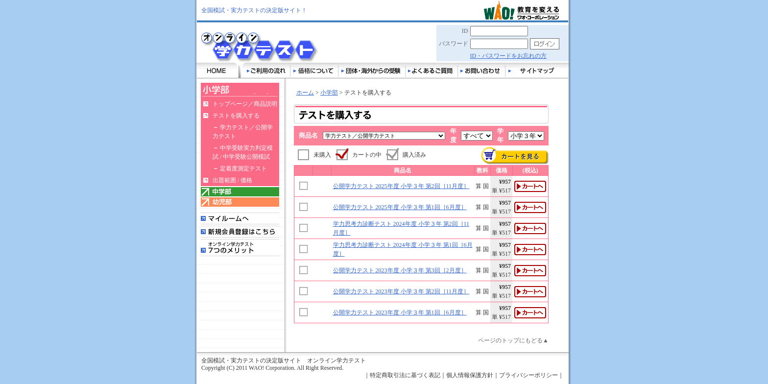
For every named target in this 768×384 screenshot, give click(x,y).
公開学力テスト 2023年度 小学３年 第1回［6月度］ (400, 312)
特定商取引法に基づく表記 (405, 375)
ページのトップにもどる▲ (513, 340)
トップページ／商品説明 (245, 103)
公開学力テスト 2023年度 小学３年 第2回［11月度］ (401, 291)
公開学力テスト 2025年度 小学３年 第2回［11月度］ (401, 186)
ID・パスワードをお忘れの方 (508, 55)
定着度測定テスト (243, 168)
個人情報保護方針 (469, 375)
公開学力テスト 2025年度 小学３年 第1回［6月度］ (400, 207)
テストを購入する (236, 115)
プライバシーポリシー (528, 375)
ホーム (305, 92)
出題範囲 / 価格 (232, 180)
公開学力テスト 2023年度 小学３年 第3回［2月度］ (400, 270)
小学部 (329, 92)
